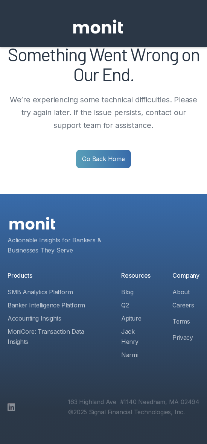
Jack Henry (130, 336)
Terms (181, 321)
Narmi (129, 355)
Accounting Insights (34, 318)
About (180, 292)
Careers (183, 305)
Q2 (125, 305)
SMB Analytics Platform (40, 292)
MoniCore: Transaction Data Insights (46, 336)
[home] (98, 27)
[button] (136, 27)
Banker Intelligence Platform (46, 305)
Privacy (182, 337)
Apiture (131, 318)
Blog (127, 292)
